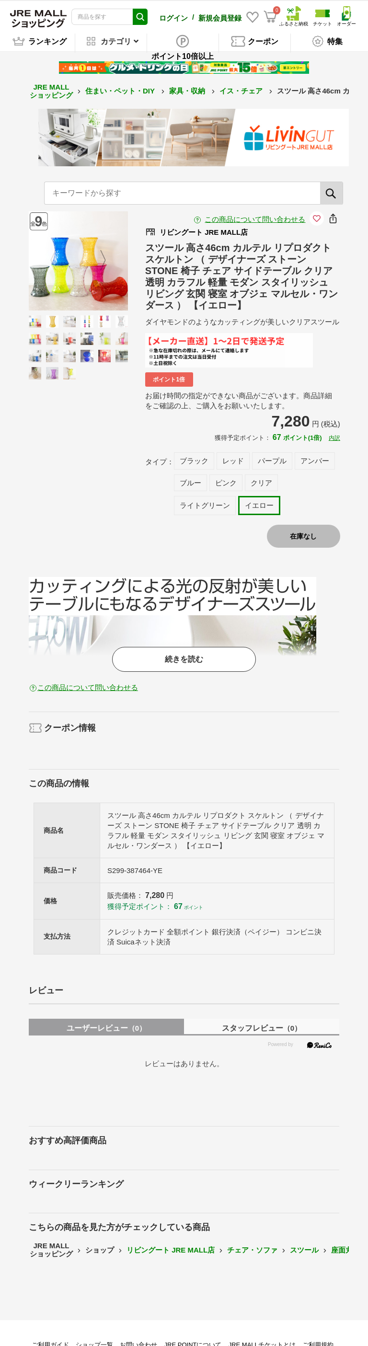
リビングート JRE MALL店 (170, 1250)
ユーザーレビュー (106, 1028)
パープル (272, 461)
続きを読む (184, 659)
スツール (304, 1250)
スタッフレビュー (261, 1028)
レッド (233, 461)
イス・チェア (241, 91)
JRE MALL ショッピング (51, 91)
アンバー (314, 461)
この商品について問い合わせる (255, 219)
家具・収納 (188, 91)
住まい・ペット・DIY (121, 91)
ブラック (194, 461)
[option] (78, 261)
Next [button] (97, 261)
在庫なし (303, 536)
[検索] (331, 193)
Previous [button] (59, 261)
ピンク (226, 483)
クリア (261, 483)
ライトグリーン (205, 505)
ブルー (190, 483)
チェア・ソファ (252, 1250)
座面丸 (342, 1250)
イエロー (259, 505)
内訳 (334, 438)
